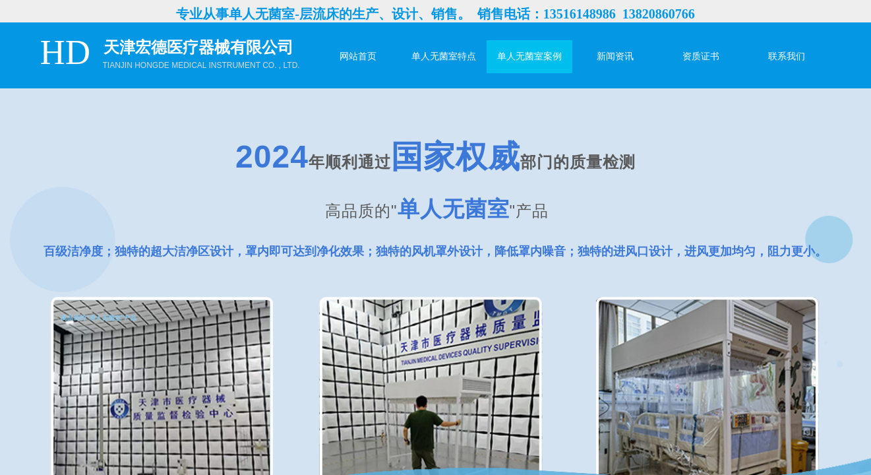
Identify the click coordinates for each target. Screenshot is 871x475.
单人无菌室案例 (529, 56)
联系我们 (786, 56)
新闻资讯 (615, 56)
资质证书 (700, 56)
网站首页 (358, 56)
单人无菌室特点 (443, 56)
